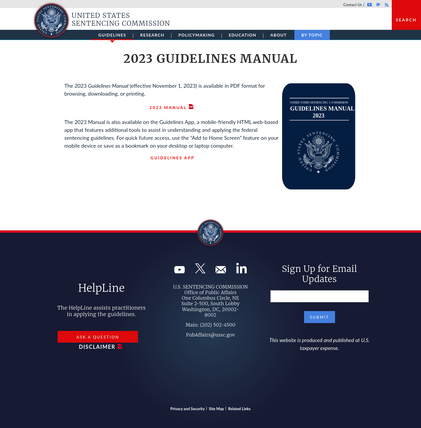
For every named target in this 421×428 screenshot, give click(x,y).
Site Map (216, 408)
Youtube (369, 4)
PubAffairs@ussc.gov (210, 335)
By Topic (312, 34)
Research (152, 34)
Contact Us (352, 4)
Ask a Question (97, 337)
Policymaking (196, 34)
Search (406, 19)
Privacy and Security (187, 408)
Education (242, 34)
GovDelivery (378, 4)
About (278, 34)
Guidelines (112, 36)
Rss (386, 4)
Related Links (239, 408)
